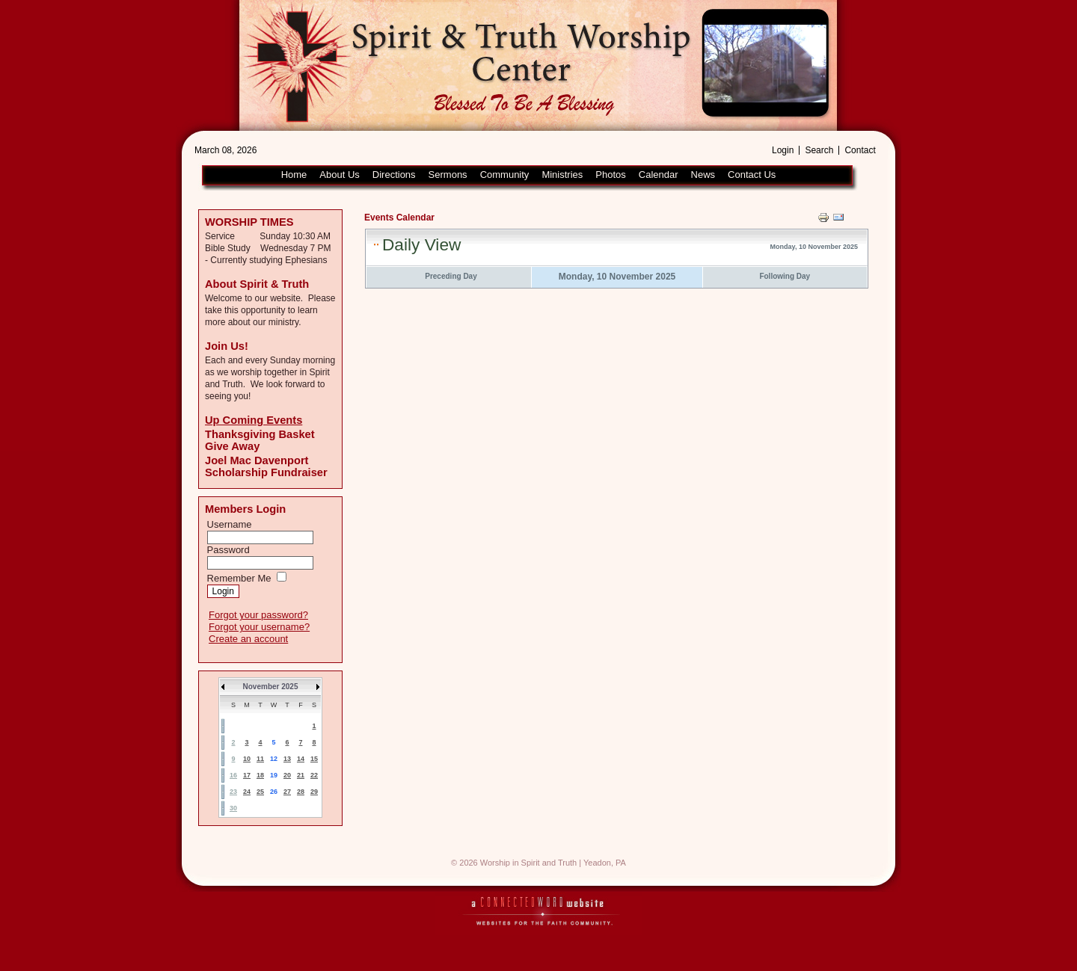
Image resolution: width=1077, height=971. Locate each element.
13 (287, 758)
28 (300, 791)
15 (314, 758)
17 (247, 775)
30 (233, 808)
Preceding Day (450, 276)
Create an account (248, 638)
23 (233, 791)
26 (273, 791)
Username (229, 524)
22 (314, 775)
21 (300, 775)
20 (287, 775)
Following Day (784, 276)
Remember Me (239, 578)
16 (233, 775)
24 (247, 791)
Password (228, 549)
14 (300, 758)
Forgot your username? (259, 626)
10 (247, 758)
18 (260, 775)
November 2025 (270, 686)
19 (273, 775)
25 (260, 791)
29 (314, 791)
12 (273, 758)
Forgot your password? (258, 614)
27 (287, 791)
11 (260, 758)
